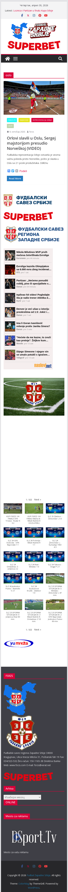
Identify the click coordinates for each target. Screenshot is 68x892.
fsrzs (31, 131)
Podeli (23, 171)
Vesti (10, 126)
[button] (38, 499)
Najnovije (24, 120)
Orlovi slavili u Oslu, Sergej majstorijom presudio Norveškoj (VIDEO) (31, 143)
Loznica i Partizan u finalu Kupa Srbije (33, 10)
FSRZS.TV (12, 120)
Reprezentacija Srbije (42, 120)
